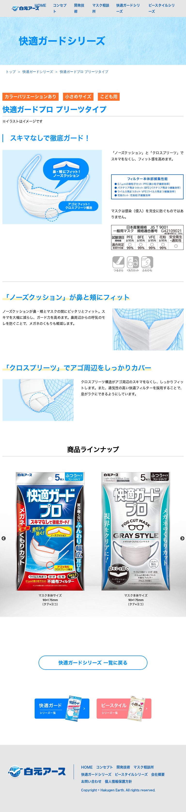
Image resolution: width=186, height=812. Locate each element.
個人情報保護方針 (118, 781)
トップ (11, 72)
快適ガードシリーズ (38, 72)
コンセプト (104, 767)
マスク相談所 (143, 767)
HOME (40, 5)
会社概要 (158, 774)
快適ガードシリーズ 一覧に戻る (93, 662)
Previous (3, 538)
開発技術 (123, 767)
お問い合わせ (91, 781)
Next (182, 538)
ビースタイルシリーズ (131, 774)
